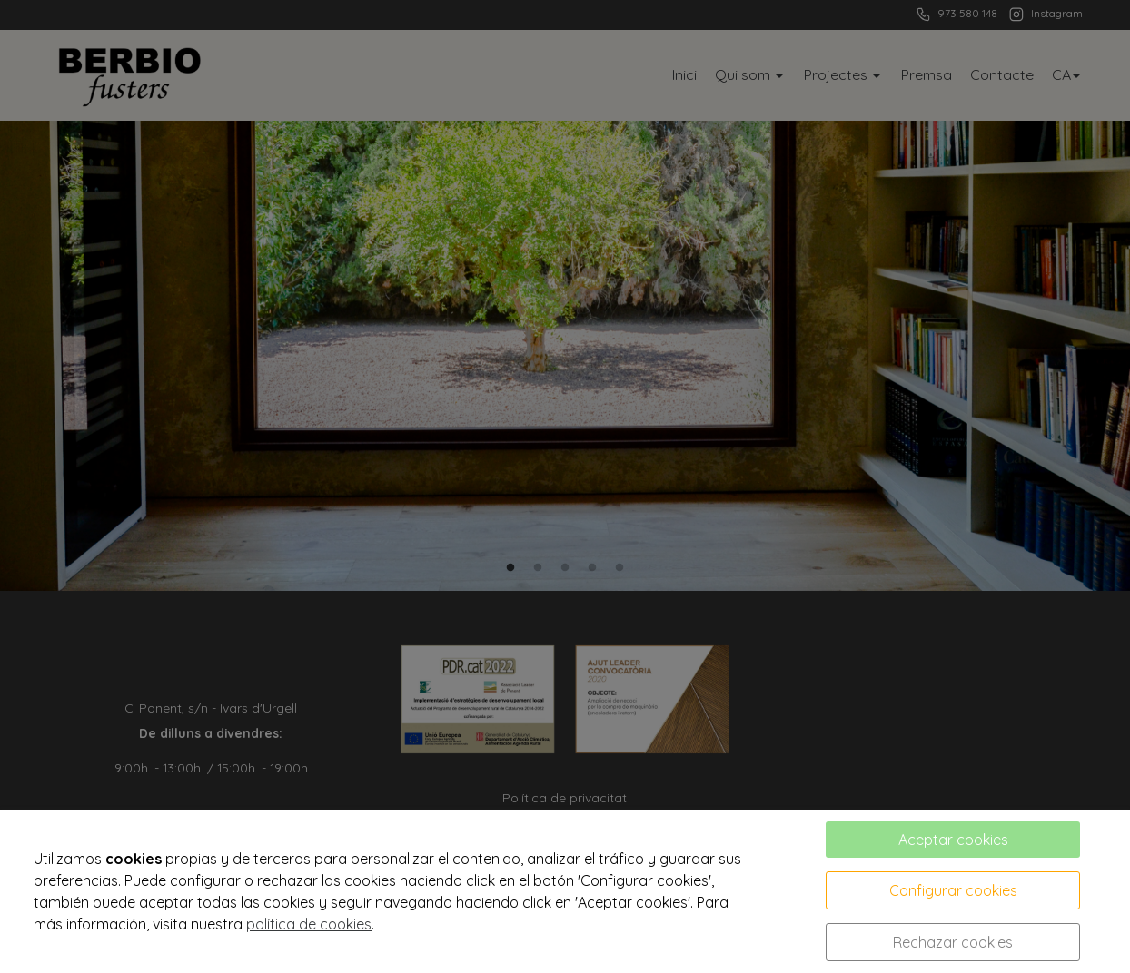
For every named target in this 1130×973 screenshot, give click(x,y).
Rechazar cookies (953, 942)
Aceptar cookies (953, 839)
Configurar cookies (953, 890)
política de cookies (309, 924)
